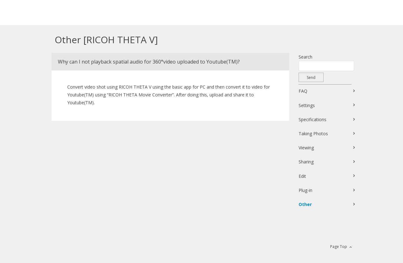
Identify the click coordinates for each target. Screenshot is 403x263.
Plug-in (305, 190)
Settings (307, 105)
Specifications (312, 119)
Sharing (306, 162)
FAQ (303, 91)
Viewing (306, 148)
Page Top (338, 246)
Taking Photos (313, 134)
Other (305, 204)
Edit (302, 176)
